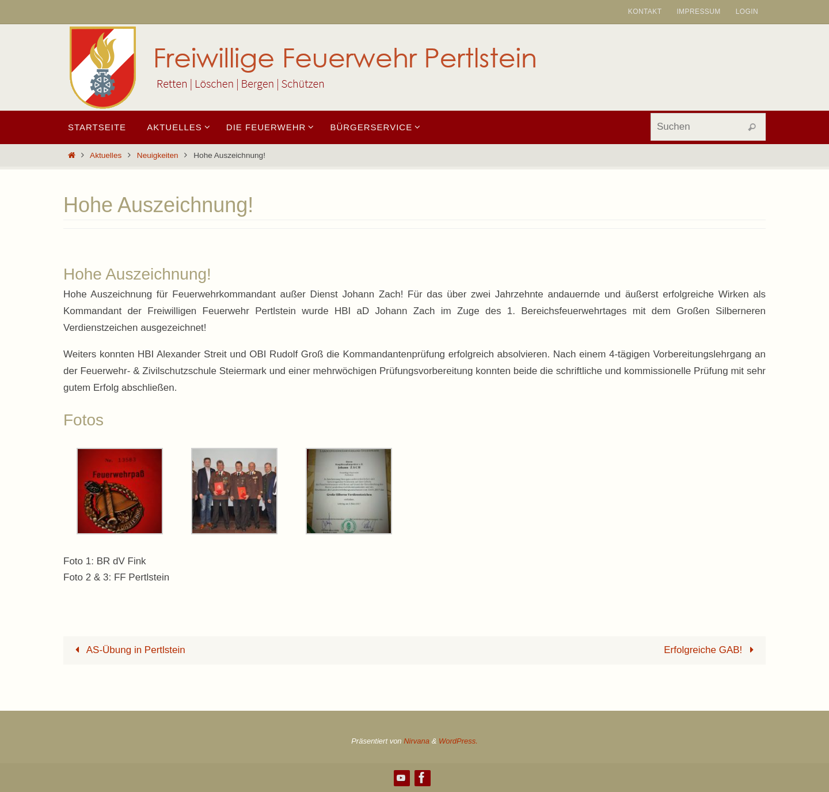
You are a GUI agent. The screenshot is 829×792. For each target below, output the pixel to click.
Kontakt (645, 11)
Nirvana (416, 741)
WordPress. (458, 741)
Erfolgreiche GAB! (711, 649)
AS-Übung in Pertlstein (127, 649)
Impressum (698, 11)
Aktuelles (105, 155)
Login (747, 11)
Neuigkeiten (157, 155)
